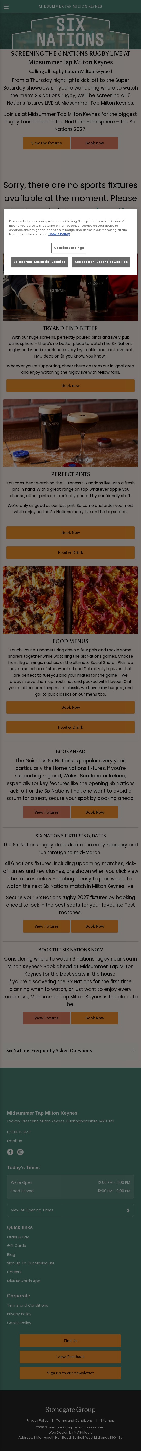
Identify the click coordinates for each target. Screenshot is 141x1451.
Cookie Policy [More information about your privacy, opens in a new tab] (59, 234)
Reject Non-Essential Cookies (39, 262)
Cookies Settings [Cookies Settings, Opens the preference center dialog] (69, 248)
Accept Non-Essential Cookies (101, 262)
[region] (70, 242)
